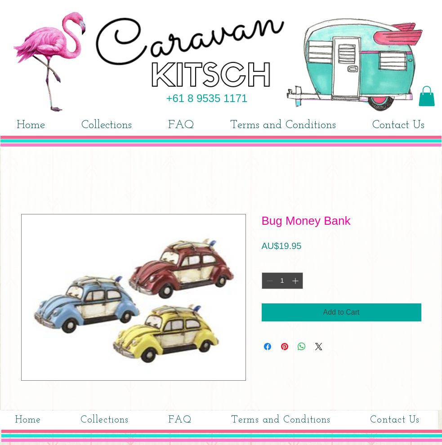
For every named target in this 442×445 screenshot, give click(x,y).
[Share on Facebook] (267, 346)
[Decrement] (268, 281)
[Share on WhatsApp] (301, 346)
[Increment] (296, 281)
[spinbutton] (282, 281)
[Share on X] (318, 346)
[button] (426, 96)
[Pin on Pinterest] (284, 346)
